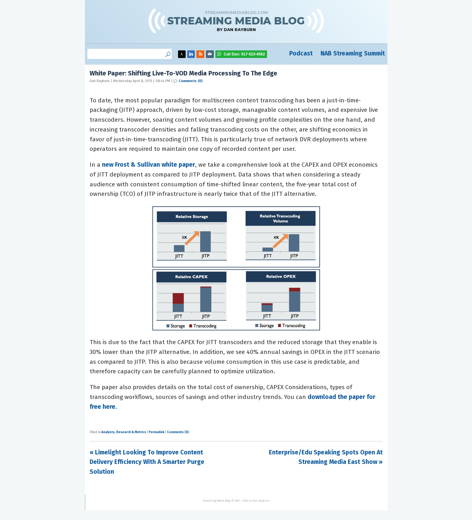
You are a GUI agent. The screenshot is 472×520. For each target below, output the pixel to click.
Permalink (156, 432)
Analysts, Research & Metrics (123, 432)
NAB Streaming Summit (353, 53)
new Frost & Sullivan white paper (148, 164)
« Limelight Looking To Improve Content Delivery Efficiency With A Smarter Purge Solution (147, 462)
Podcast (301, 53)
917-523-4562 (244, 54)
